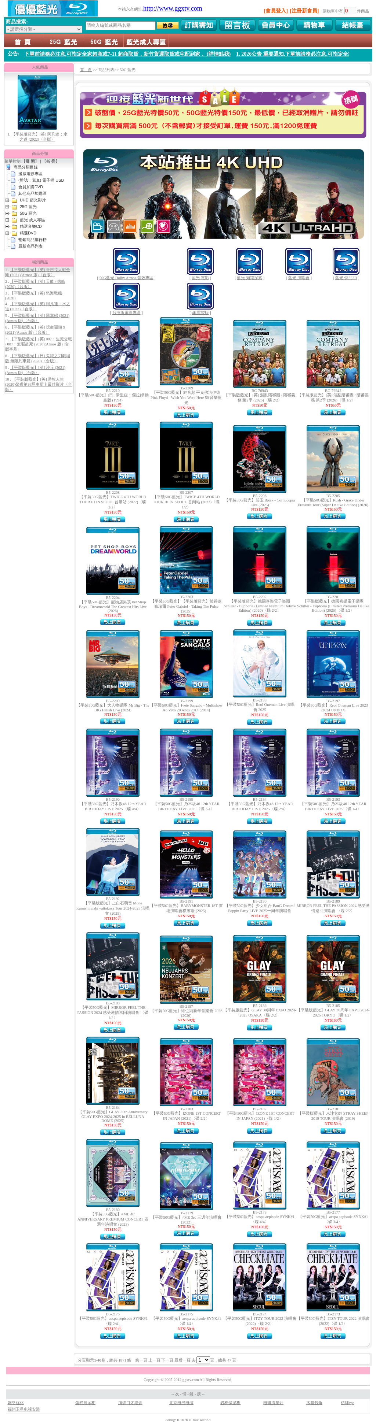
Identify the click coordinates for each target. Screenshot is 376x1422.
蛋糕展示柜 (85, 1403)
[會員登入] (276, 11)
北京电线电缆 (181, 1403)
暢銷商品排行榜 (32, 239)
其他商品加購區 (32, 193)
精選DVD (28, 233)
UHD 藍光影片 (33, 200)
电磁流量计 (273, 1403)
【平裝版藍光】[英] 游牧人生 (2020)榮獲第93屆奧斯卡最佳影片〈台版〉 (38, 384)
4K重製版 (200, 313)
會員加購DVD (30, 187)
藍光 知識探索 (249, 278)
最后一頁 (182, 1360)
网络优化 (16, 1403)
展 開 (30, 161)
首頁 (24, 40)
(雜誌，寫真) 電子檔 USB (41, 180)
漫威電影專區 (30, 173)
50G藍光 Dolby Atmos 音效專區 (126, 278)
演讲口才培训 (130, 1403)
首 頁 (86, 70)
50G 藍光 (104, 40)
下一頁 (167, 1360)
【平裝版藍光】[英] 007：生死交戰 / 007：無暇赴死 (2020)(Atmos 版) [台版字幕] (38, 344)
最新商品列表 (30, 246)
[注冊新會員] (304, 11)
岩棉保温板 (230, 1403)
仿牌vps (347, 1403)
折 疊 (50, 161)
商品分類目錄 (26, 167)
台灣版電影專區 (126, 313)
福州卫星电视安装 (24, 1409)
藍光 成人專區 (146, 40)
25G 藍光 (64, 40)
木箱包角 (314, 1403)
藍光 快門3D (346, 278)
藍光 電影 (200, 278)
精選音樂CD (31, 226)
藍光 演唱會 (299, 278)
